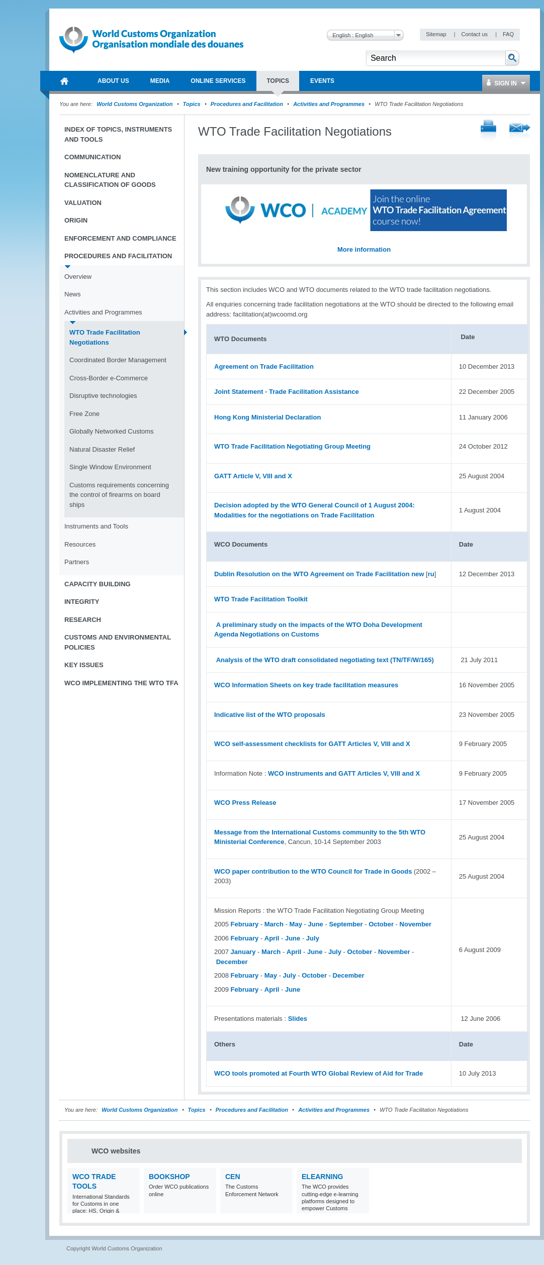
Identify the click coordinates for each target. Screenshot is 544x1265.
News (72, 294)
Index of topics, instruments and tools (118, 134)
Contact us (475, 34)
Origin (75, 220)
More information (364, 249)
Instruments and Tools (96, 526)
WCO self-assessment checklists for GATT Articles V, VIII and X (312, 744)
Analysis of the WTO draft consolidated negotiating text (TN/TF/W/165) (325, 660)
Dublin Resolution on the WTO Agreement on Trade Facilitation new (319, 574)
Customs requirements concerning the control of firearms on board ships (119, 494)
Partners (76, 562)
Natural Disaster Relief (102, 449)
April (272, 938)
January (243, 952)
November (416, 924)
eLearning (322, 1177)
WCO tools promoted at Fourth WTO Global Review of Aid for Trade (318, 1073)
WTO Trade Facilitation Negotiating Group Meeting (292, 446)
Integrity (81, 601)
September (345, 924)
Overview (78, 276)
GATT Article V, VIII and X (253, 476)
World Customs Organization (135, 104)
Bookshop (169, 1177)
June (315, 924)
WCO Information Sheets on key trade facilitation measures (306, 685)
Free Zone (84, 413)
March (274, 924)
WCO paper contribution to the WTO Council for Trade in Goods (313, 871)
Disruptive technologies (103, 395)
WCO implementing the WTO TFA (121, 683)
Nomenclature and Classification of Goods (110, 180)
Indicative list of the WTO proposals (269, 714)
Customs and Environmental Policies (117, 642)
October (381, 924)
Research (82, 619)
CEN (232, 1177)
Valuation (83, 202)
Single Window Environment (110, 467)
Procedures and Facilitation (247, 104)
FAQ (508, 34)
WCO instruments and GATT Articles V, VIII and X (344, 773)
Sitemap (436, 34)
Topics (192, 104)
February (245, 924)
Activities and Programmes (329, 104)
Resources (80, 544)
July (312, 938)
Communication (92, 157)
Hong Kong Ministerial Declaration (267, 417)
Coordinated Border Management (117, 360)
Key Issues (84, 665)
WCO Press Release (245, 802)
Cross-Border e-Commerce (108, 378)
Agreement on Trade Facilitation (264, 366)
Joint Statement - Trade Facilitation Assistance (286, 391)
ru (431, 574)
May (296, 924)
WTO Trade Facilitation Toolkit (261, 599)
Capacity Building (97, 584)
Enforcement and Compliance (120, 238)
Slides (297, 1018)
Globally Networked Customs (111, 431)
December (232, 962)
